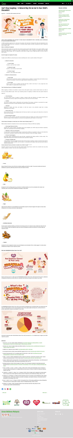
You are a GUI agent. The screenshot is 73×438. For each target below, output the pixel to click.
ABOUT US (47, 3)
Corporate (38, 421)
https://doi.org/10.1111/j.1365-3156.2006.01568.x (32, 358)
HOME (19, 3)
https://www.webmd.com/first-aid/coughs (25, 349)
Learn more (53, 0)
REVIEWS (34, 3)
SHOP (22, 3)
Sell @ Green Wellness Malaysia (42, 420)
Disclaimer (34, 435)
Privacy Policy (38, 435)
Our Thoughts (39, 416)
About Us (38, 415)
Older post (4, 392)
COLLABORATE (29, 3)
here (31, 335)
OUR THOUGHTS (41, 3)
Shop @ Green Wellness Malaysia (42, 419)
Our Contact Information (41, 414)
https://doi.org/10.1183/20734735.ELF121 (37, 351)
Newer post (45, 392)
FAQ (37, 422)
